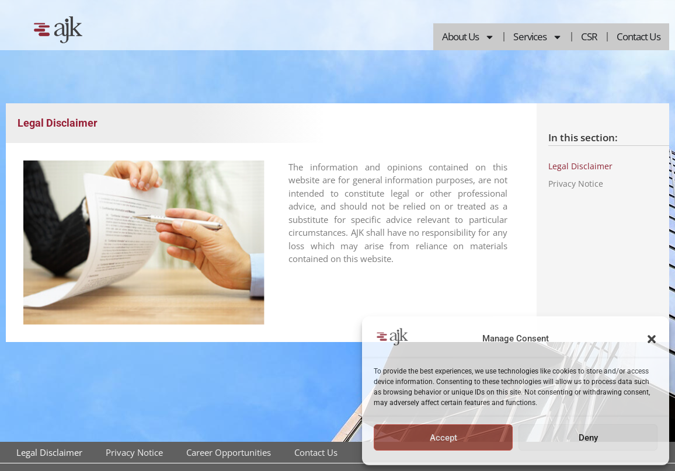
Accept (443, 437)
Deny (588, 437)
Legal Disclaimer (580, 166)
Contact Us (638, 36)
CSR (589, 36)
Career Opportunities (228, 452)
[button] (651, 339)
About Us (468, 37)
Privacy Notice (575, 183)
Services (537, 37)
